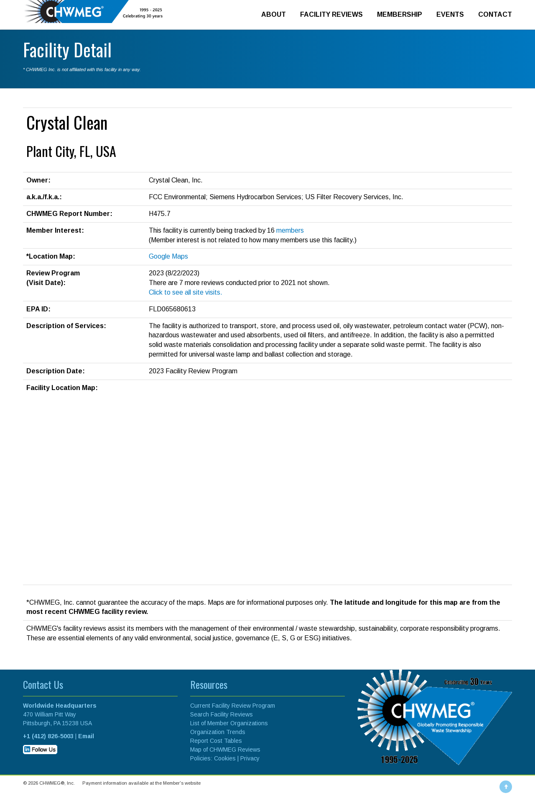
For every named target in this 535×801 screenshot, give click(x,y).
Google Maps (168, 256)
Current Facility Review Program (232, 705)
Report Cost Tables (216, 740)
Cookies (225, 758)
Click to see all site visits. (185, 292)
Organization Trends (217, 732)
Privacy (250, 758)
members (290, 230)
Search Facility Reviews (221, 714)
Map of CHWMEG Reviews (225, 749)
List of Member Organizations (229, 723)
